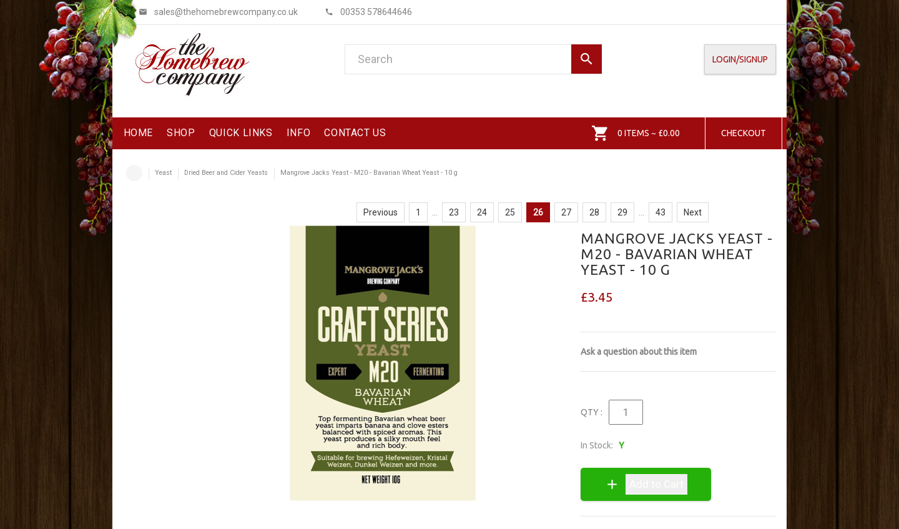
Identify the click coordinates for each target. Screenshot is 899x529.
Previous (380, 212)
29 (622, 212)
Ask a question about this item (639, 352)
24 (482, 212)
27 (566, 212)
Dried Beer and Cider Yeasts (226, 173)
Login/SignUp (740, 59)
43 (661, 212)
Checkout (743, 133)
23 (454, 212)
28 (594, 212)
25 (510, 212)
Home (134, 173)
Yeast (163, 173)
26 (538, 212)
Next (693, 212)
